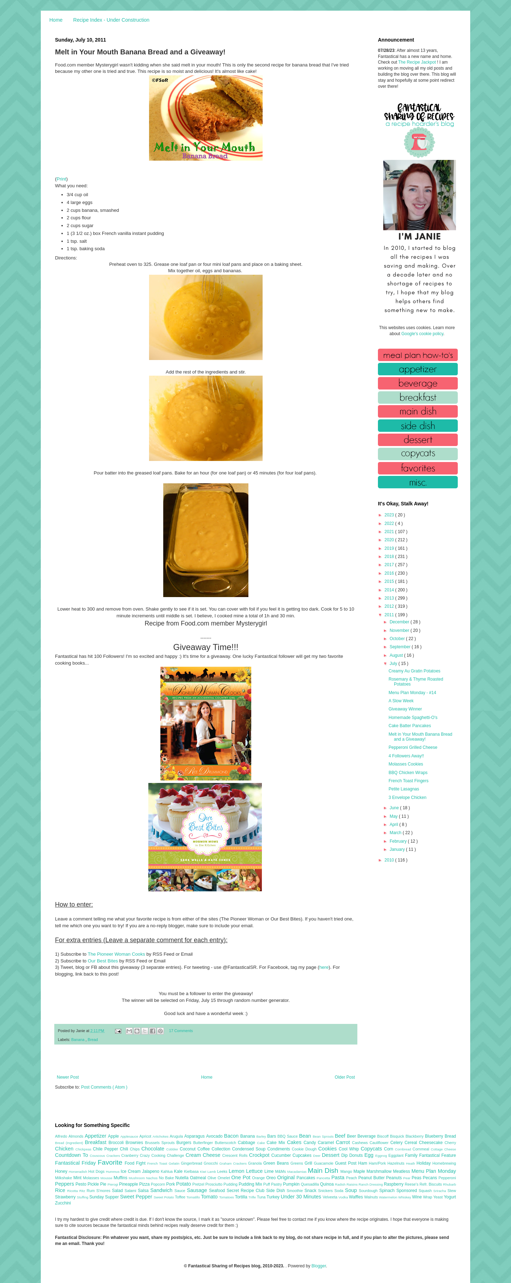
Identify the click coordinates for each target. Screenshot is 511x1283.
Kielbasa (192, 1171)
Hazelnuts (397, 1163)
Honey (62, 1171)
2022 (390, 523)
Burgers (184, 1142)
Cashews (360, 1142)
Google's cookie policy (422, 333)
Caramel (327, 1142)
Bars (272, 1136)
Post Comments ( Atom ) (104, 1087)
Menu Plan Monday (434, 1171)
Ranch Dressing (371, 1184)
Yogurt (450, 1197)
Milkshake (64, 1178)
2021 (390, 531)
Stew (451, 1190)
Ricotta (73, 1191)
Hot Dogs (97, 1171)
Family (412, 1155)
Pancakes (306, 1177)
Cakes (295, 1142)
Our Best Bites (103, 960)
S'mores (104, 1190)
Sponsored (407, 1190)
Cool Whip (350, 1149)
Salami (131, 1190)
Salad (118, 1190)
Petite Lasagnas (404, 789)
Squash (426, 1190)
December (400, 621)
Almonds (76, 1136)
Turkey (274, 1197)
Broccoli (117, 1142)
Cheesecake (432, 1142)
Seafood (218, 1190)
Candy (310, 1142)
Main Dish (324, 1170)
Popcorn (158, 1184)
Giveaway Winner (405, 709)
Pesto (82, 1184)
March (396, 832)
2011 (390, 614)
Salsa (144, 1190)
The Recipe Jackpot (417, 62)
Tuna (262, 1197)
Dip (345, 1155)
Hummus (113, 1172)
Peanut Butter (372, 1177)
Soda (339, 1190)
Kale (179, 1171)
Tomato (210, 1196)
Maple (360, 1171)
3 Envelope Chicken (408, 797)
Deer (317, 1156)
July (394, 663)
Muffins (121, 1177)
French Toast (158, 1163)
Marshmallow (380, 1171)
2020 (390, 539)
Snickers (326, 1190)
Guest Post (346, 1163)
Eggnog (382, 1156)
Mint (78, 1177)
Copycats (372, 1149)
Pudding (231, 1184)
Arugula (177, 1136)
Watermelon (388, 1197)
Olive (213, 1178)
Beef (341, 1136)
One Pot (241, 1177)
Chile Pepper (106, 1149)
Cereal (412, 1142)
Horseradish (78, 1172)
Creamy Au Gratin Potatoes (414, 671)
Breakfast (97, 1142)
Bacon (232, 1136)
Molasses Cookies (406, 764)
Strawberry (66, 1197)
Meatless (402, 1171)
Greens (298, 1163)
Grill (309, 1163)
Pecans (431, 1177)
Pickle (94, 1184)
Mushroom (137, 1178)
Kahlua (167, 1171)
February (399, 841)
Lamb (212, 1172)
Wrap (428, 1197)
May (394, 816)
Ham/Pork (378, 1163)
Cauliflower (380, 1142)
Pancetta (324, 1178)
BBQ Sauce (288, 1136)
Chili (125, 1149)
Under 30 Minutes (302, 1196)
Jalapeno (151, 1171)
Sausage (198, 1190)
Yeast (438, 1197)
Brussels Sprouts (160, 1142)
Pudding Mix (250, 1184)
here (324, 967)
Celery (397, 1142)
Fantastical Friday (76, 1163)
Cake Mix (277, 1142)
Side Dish (276, 1190)
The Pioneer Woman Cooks (116, 954)
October (398, 638)
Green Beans (277, 1163)
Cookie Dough (305, 1149)
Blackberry (415, 1136)
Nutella (182, 1177)
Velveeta (331, 1197)
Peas (417, 1177)
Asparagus (195, 1136)
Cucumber (281, 1155)
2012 (390, 606)
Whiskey (405, 1197)
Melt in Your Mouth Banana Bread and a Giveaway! (420, 737)
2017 (390, 564)
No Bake (167, 1178)
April (394, 824)
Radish (341, 1184)
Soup (352, 1190)
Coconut (188, 1149)
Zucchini (63, 1203)
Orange (259, 1178)
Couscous (98, 1156)
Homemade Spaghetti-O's (413, 717)
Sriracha (440, 1191)
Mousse (107, 1178)
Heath (411, 1163)
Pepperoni (447, 1178)
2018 (390, 556)
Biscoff (383, 1136)
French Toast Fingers (409, 780)
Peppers (65, 1184)
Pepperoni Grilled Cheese (413, 747)
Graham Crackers (233, 1163)
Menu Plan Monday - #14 (412, 692)
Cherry (450, 1142)
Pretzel (198, 1184)
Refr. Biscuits (431, 1184)
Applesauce (129, 1136)
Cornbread (404, 1149)
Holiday (425, 1163)
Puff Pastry (273, 1184)
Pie (104, 1184)
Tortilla (241, 1197)
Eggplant (396, 1155)
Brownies (135, 1142)
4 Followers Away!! (406, 755)
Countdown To (72, 1155)
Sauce (180, 1190)
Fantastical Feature (437, 1155)
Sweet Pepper (137, 1196)
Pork (171, 1184)
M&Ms (281, 1171)
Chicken (65, 1149)
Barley (261, 1136)
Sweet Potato (164, 1197)
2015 (390, 581)
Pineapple (129, 1184)
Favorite (111, 1162)
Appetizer (96, 1136)
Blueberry (434, 1136)
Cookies (328, 1149)
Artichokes (161, 1136)
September (401, 646)
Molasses (91, 1178)
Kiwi (204, 1172)
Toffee (180, 1197)
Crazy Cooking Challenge (163, 1155)
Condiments (279, 1149)
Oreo (271, 1177)
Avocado (215, 1136)
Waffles (356, 1197)
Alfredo (61, 1136)
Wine (417, 1197)
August (397, 655)
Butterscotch (226, 1142)
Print (61, 179)
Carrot (344, 1142)
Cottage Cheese (443, 1149)
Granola (255, 1163)
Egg (369, 1155)
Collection (221, 1149)
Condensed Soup (249, 1149)
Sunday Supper (104, 1197)
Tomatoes (227, 1197)
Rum (91, 1190)
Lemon (237, 1171)
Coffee (204, 1149)
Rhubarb (449, 1184)
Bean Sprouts (324, 1136)
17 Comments (181, 1031)
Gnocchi (211, 1163)
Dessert (331, 1155)
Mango (346, 1171)
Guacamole (324, 1163)
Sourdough (369, 1190)
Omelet (224, 1178)
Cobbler (173, 1149)
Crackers (113, 1156)
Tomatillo (193, 1197)
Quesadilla (310, 1184)
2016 (390, 573)
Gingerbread (192, 1163)
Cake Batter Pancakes (410, 725)
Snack (311, 1190)
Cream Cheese (204, 1155)
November (400, 630)
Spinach (387, 1190)
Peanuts (394, 1177)
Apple (114, 1136)
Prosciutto (214, 1184)
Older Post (345, 1077)
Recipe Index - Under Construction (111, 20)
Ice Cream (131, 1171)
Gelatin (175, 1163)
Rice (61, 1190)
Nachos (152, 1178)
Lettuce (255, 1171)
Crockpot (260, 1155)
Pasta (338, 1177)
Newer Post (68, 1077)
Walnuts (371, 1197)
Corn (389, 1149)
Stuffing (83, 1197)
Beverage (367, 1136)
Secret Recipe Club (246, 1190)
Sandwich (162, 1190)
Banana (78, 1039)
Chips (135, 1149)
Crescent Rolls (235, 1155)
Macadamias (297, 1172)
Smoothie (295, 1190)
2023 (390, 514)
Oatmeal (199, 1177)
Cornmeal (422, 1149)
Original (286, 1177)
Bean (306, 1136)
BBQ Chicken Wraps (408, 772)
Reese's (412, 1184)
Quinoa (327, 1184)
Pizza (145, 1184)
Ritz (83, 1191)
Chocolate (153, 1149)
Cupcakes (302, 1155)
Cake (262, 1143)
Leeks (223, 1171)
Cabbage (247, 1142)
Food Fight (136, 1163)
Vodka (344, 1197)
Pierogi (113, 1184)
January (398, 849)
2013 (390, 598)
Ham (363, 1163)
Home (55, 20)
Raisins (352, 1184)
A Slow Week (401, 700)
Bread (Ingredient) (70, 1143)
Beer (352, 1136)
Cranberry (130, 1155)
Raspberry (394, 1184)
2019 (390, 548)
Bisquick (398, 1136)
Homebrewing (444, 1163)
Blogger (319, 1265)
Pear (407, 1178)
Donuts (356, 1155)
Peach (352, 1178)
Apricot (146, 1136)
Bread (93, 1039)
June (395, 807)
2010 (390, 860)
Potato (184, 1184)
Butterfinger (204, 1142)
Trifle (252, 1197)
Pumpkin (292, 1184)
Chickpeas (84, 1149)
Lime (269, 1171)
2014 (390, 589)
